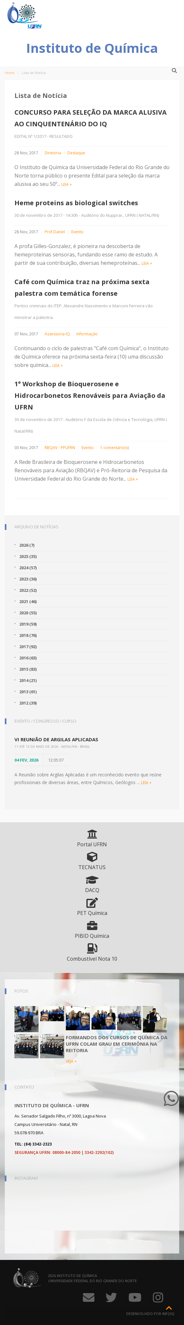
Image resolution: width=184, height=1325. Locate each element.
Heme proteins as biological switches (76, 202)
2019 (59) (28, 624)
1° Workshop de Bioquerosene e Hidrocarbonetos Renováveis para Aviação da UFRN (89, 395)
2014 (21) (28, 680)
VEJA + (71, 1061)
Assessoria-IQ (57, 334)
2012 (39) (28, 703)
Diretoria (53, 153)
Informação (87, 334)
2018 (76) (28, 635)
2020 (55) (28, 613)
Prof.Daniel (55, 232)
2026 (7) (26, 545)
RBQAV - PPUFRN (60, 447)
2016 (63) (28, 658)
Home (9, 72)
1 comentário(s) (114, 447)
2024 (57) (28, 568)
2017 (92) (28, 646)
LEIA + (66, 184)
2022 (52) (28, 590)
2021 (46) (28, 601)
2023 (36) (28, 579)
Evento (77, 232)
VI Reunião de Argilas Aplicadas (56, 739)
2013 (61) (28, 692)
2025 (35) (28, 556)
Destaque (76, 153)
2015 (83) (28, 669)
